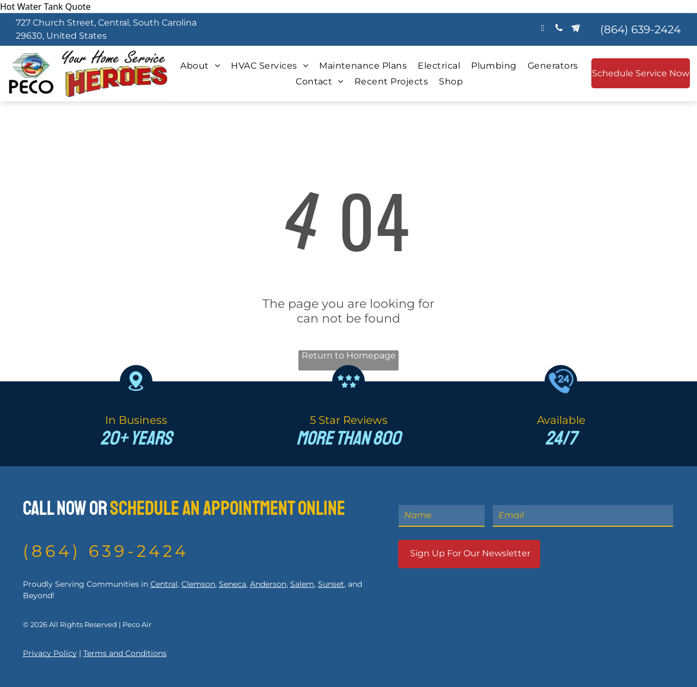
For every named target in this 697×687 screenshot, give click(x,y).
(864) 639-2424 (106, 551)
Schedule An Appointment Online (227, 508)
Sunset (331, 584)
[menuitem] (200, 66)
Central (164, 584)
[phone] (559, 29)
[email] (542, 29)
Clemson (198, 584)
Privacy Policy (50, 653)
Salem (302, 584)
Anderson (268, 584)
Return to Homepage (349, 355)
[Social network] (575, 29)
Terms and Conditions (125, 653)
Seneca (232, 584)
